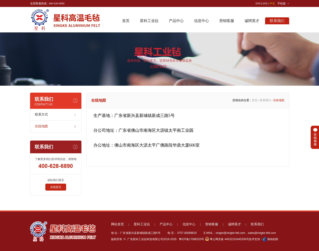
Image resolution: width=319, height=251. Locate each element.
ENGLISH (261, 3)
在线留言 (55, 187)
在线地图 (41, 126)
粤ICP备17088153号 (191, 239)
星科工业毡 (149, 21)
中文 (272, 3)
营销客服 (226, 21)
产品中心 (176, 21)
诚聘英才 (252, 21)
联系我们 (277, 21)
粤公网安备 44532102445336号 (227, 239)
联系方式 (41, 114)
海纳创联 (272, 239)
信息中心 (201, 21)
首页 (126, 21)
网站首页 (117, 224)
